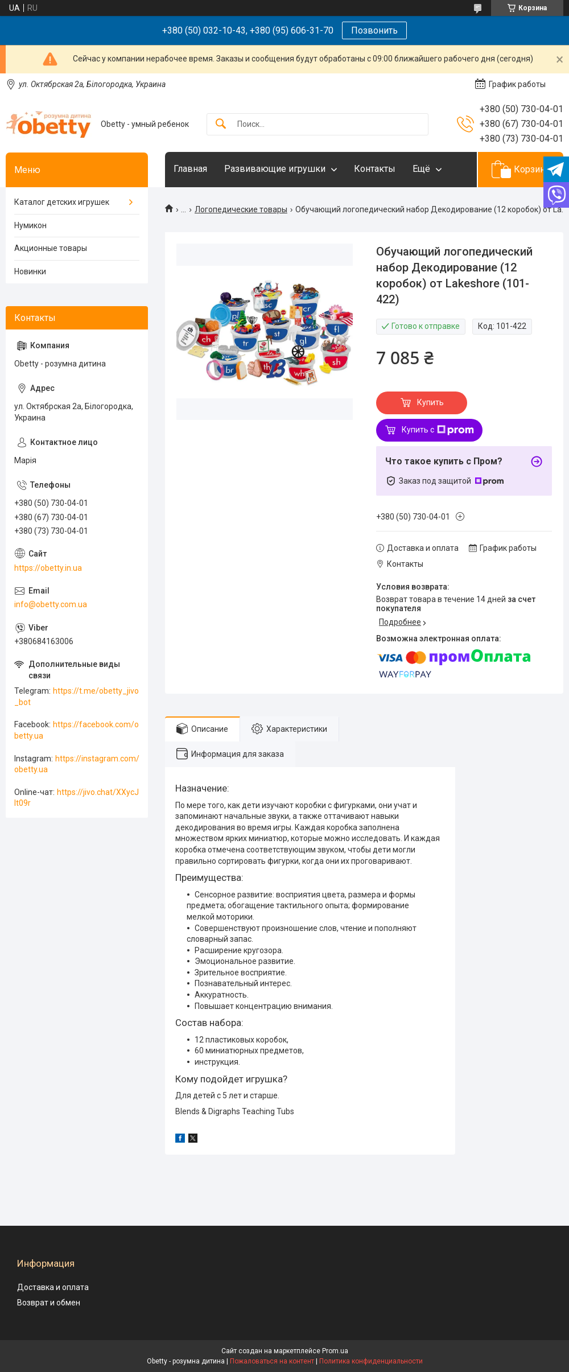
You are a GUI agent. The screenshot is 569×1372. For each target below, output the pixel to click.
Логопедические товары (241, 209)
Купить (430, 402)
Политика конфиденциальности (371, 1361)
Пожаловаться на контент (272, 1361)
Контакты (374, 168)
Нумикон (30, 225)
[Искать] (221, 124)
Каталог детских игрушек (61, 202)
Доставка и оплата (53, 1287)
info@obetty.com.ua (50, 604)
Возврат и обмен (48, 1302)
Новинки (30, 271)
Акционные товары (50, 248)
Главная (190, 168)
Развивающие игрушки (274, 168)
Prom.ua (335, 1351)
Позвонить (374, 30)
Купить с (438, 430)
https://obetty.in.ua (48, 567)
